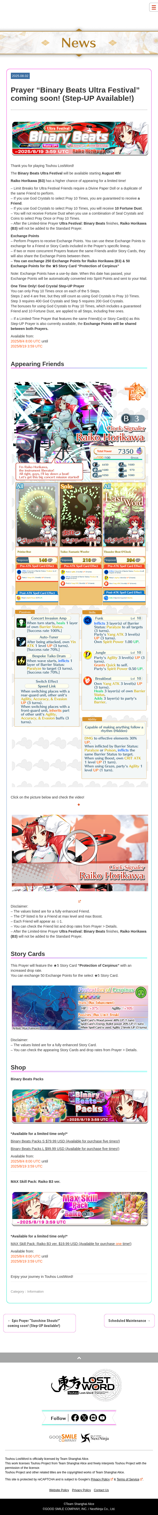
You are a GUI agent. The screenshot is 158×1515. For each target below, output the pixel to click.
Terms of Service (130, 1479)
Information (35, 1291)
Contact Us (101, 1490)
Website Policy (59, 1490)
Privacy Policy (102, 1479)
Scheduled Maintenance (129, 1321)
